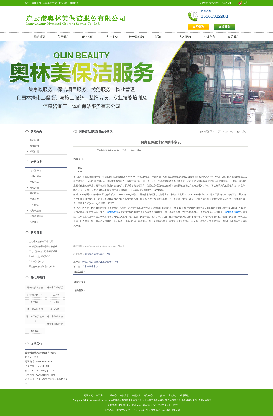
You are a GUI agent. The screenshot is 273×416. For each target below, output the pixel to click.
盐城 (153, 410)
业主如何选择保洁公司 (40, 256)
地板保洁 (34, 182)
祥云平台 (151, 405)
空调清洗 (34, 199)
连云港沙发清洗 (35, 287)
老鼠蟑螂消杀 (36, 216)
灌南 (168, 410)
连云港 (136, 410)
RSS (223, 3)
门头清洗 (34, 205)
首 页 (217, 131)
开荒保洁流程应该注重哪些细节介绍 (100, 261)
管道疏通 (34, 193)
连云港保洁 (136, 36)
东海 (178, 410)
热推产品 (109, 410)
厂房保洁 (54, 294)
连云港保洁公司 (35, 294)
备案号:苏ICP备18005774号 (121, 405)
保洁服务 (34, 222)
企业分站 (203, 3)
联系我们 (234, 36)
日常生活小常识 (36, 261)
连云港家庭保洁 (35, 309)
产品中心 (112, 395)
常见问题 (34, 151)
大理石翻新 (35, 176)
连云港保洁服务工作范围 (41, 241)
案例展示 (124, 395)
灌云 (163, 410)
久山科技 (173, 405)
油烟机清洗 (35, 210)
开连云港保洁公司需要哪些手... (44, 251)
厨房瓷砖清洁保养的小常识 (42, 266)
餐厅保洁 (35, 302)
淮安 (148, 410)
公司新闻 (34, 140)
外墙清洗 (34, 187)
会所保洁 (54, 309)
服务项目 (88, 36)
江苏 (143, 410)
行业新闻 (34, 146)
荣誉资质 (136, 395)
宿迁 (130, 410)
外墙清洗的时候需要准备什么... (44, 246)
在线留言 (209, 36)
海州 (173, 410)
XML (229, 3)
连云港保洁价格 (55, 316)
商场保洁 (35, 331)
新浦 (158, 410)
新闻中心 (161, 36)
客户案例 (112, 36)
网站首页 (39, 36)
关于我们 (64, 36)
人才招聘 (185, 36)
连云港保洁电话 (55, 287)
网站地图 (214, 3)
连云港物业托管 (55, 323)
